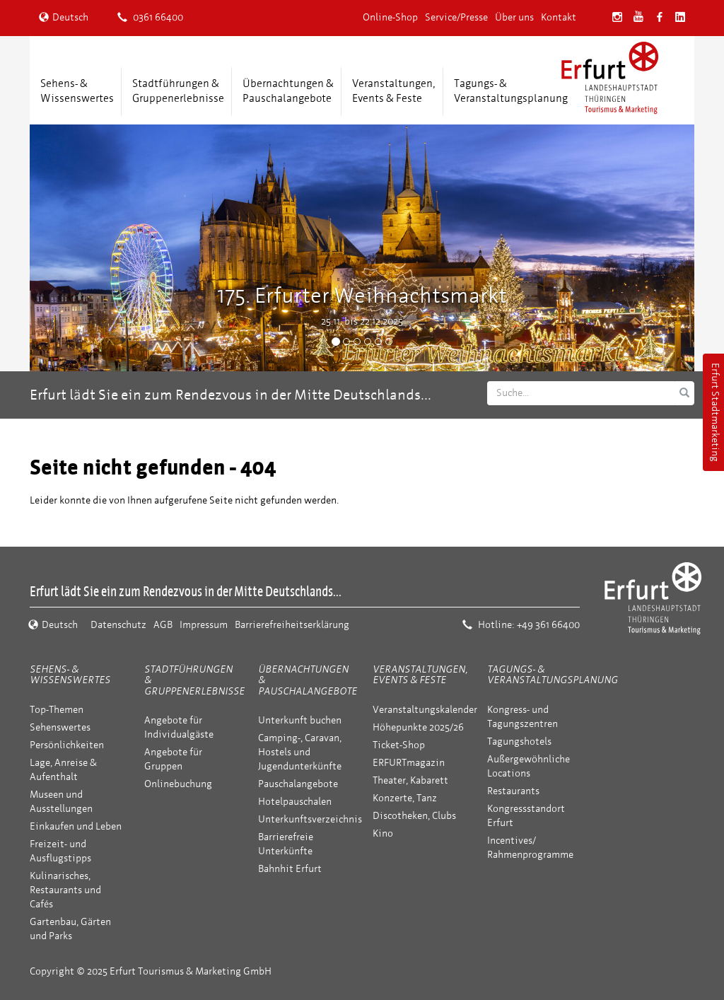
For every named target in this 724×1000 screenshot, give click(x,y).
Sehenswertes (60, 727)
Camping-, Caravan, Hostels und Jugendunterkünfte (299, 752)
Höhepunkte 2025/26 (418, 727)
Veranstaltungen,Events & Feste (394, 91)
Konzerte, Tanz (405, 798)
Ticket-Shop (399, 745)
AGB (163, 625)
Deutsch (63, 17)
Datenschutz (118, 625)
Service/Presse (456, 17)
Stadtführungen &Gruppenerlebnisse (178, 91)
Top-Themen (56, 710)
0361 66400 (150, 17)
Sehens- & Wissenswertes (70, 674)
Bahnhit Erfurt (290, 869)
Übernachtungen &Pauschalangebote (288, 91)
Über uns (514, 17)
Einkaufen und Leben (76, 826)
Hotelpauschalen (295, 802)
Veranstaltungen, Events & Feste (420, 674)
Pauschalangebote (298, 784)
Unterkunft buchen (299, 720)
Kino (383, 833)
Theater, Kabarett (410, 780)
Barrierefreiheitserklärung (292, 625)
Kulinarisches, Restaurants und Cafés (65, 890)
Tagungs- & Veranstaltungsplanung (552, 674)
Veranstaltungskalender (425, 710)
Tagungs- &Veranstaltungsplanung (511, 91)
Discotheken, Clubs (414, 816)
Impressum (204, 625)
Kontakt (558, 17)
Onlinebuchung (178, 784)
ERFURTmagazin (409, 763)
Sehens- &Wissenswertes (77, 91)
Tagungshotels (519, 742)
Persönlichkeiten (67, 745)
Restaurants (513, 791)
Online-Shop (390, 17)
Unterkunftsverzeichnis (310, 819)
